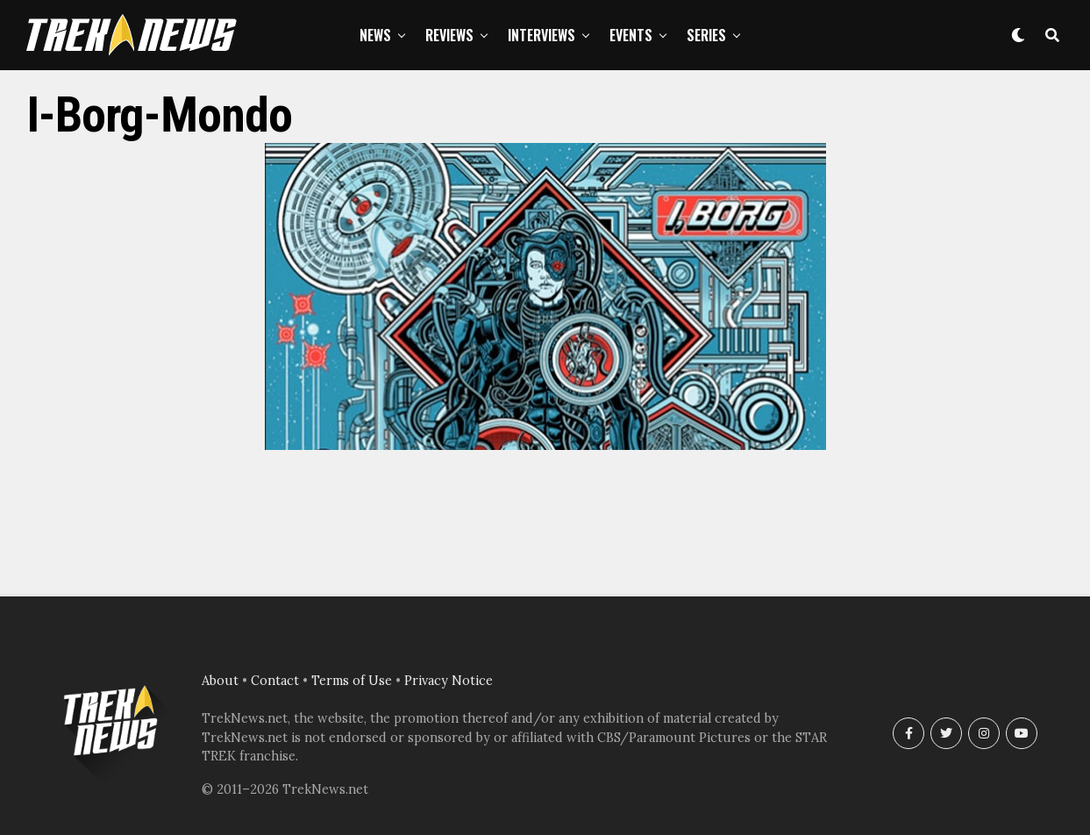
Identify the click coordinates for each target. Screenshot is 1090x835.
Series (706, 35)
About (220, 681)
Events (630, 35)
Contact (275, 681)
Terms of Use (351, 681)
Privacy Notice (448, 681)
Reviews (449, 35)
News (375, 35)
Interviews (541, 35)
